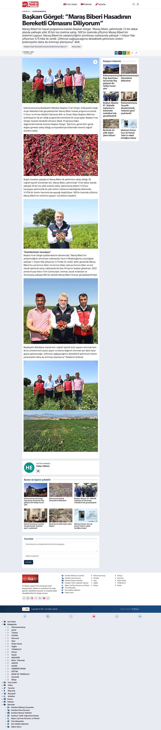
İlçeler (118, 585)
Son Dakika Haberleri (71, 590)
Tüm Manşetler (69, 588)
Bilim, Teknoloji (16, 660)
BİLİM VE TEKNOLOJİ (18, 674)
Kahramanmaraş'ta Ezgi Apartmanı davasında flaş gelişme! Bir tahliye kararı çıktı (34, 501)
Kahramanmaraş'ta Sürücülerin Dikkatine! (57, 499)
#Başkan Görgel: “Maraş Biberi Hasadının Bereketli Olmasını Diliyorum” (45, 47)
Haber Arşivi (68, 593)
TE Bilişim (135, 609)
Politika (95, 578)
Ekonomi (119, 578)
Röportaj (9, 691)
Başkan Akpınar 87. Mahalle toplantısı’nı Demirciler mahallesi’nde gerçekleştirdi (85, 500)
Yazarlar (100, 4)
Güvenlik (13, 677)
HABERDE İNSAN (16, 669)
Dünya (94, 585)
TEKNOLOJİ (120, 583)
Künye (8, 699)
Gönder (29, 562)
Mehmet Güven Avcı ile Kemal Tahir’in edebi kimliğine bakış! (83, 526)
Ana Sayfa (10, 622)
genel (11, 630)
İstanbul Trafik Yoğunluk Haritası (75, 583)
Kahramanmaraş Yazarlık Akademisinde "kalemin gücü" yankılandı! (34, 526)
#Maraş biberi (76, 47)
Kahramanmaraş (39, 11)
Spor (94, 581)
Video (8, 685)
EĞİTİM (12, 671)
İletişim (9, 702)
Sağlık (94, 583)
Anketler (9, 696)
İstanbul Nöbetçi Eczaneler (73, 576)
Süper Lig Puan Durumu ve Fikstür (75, 585)
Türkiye (118, 576)
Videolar (86, 4)
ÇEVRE (12, 666)
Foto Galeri (70, 4)
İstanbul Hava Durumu (71, 578)
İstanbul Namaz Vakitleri (72, 581)
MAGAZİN (13, 657)
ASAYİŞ (12, 663)
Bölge (11, 680)
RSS (25, 609)
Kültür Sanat (120, 581)
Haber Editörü (43, 466)
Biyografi (10, 693)
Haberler (26, 11)
